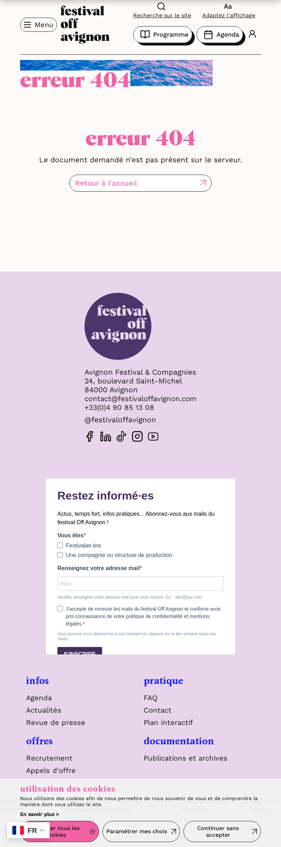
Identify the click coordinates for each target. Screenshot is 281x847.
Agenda (219, 34)
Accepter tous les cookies (55, 832)
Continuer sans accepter (218, 832)
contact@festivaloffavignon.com (140, 398)
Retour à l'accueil (122, 183)
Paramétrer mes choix (136, 832)
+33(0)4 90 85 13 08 (117, 407)
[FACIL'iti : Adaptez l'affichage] (228, 10)
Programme (162, 34)
